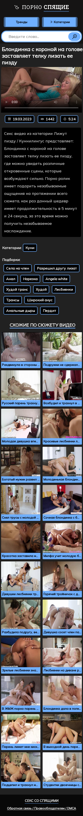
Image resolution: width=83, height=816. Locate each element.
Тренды (21, 22)
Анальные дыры (20, 310)
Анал (10, 279)
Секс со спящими (41, 801)
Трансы (12, 300)
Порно (41, 8)
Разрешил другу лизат (57, 268)
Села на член (17, 268)
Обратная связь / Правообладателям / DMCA (41, 808)
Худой (41, 289)
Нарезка (30, 279)
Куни (29, 248)
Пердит (49, 310)
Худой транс (17, 289)
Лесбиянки (63, 289)
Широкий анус (39, 300)
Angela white (56, 279)
